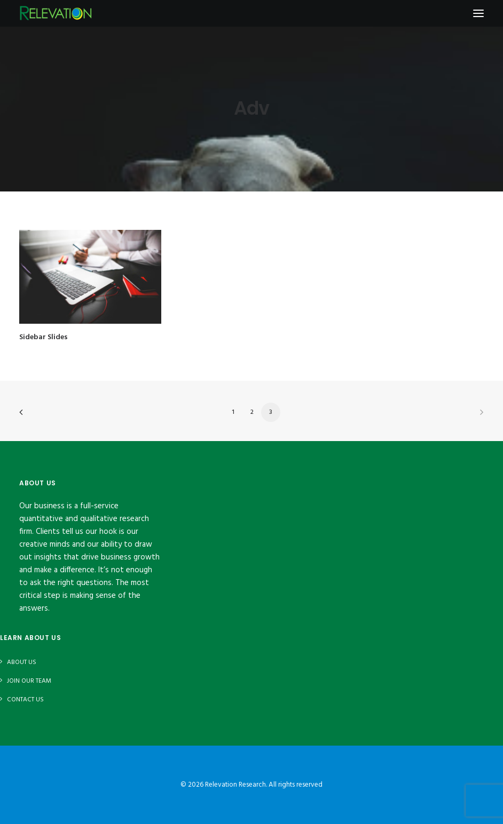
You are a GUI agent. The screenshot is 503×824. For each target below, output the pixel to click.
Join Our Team (29, 681)
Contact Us (25, 699)
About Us (21, 662)
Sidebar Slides (43, 337)
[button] (90, 277)
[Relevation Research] (55, 13)
